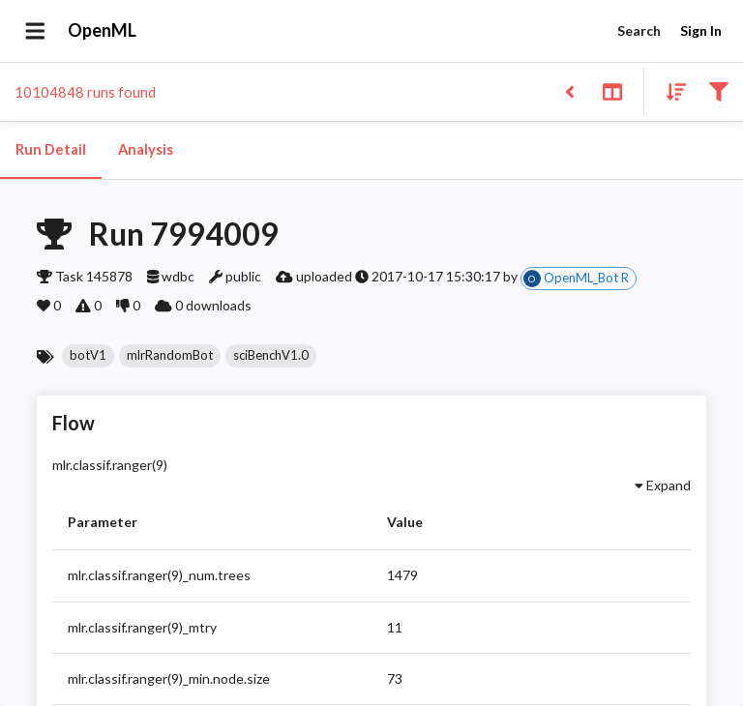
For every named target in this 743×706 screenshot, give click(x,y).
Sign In (700, 31)
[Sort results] (670, 90)
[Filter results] (718, 90)
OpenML (102, 31)
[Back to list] (569, 90)
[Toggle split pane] (612, 90)
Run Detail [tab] (51, 150)
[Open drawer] (35, 31)
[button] (88, 356)
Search (638, 31)
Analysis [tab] (145, 150)
